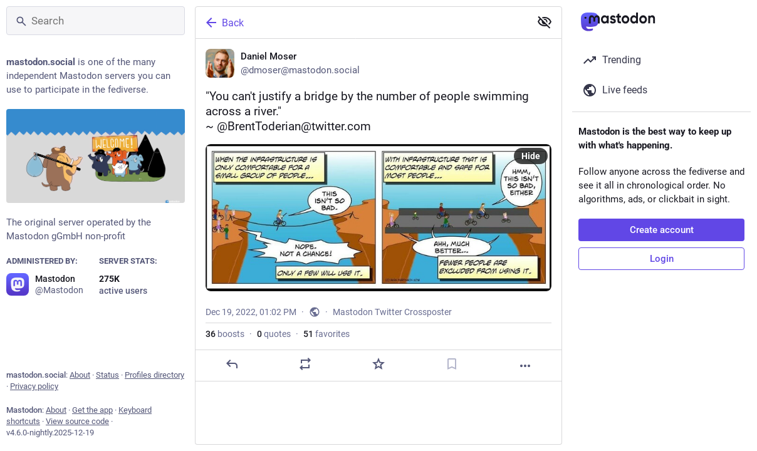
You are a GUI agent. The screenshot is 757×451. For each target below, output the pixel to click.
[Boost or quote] (305, 363)
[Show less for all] (544, 22)
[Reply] (231, 363)
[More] (525, 365)
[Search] (95, 20)
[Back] (362, 22)
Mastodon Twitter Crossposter (392, 312)
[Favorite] (378, 363)
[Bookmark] (451, 363)
